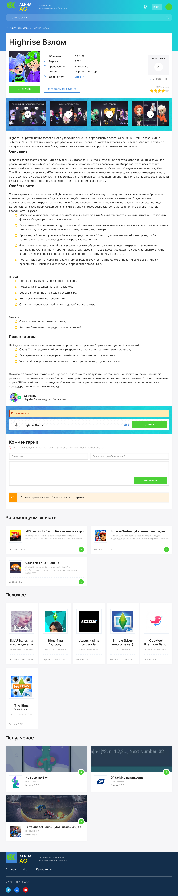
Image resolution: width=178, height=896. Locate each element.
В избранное (160, 78)
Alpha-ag (15, 27)
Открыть (80, 76)
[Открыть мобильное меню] (168, 6)
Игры (26, 27)
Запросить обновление (62, 88)
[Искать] (167, 17)
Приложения (44, 869)
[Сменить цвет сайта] (145, 7)
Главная (11, 869)
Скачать (26, 88)
